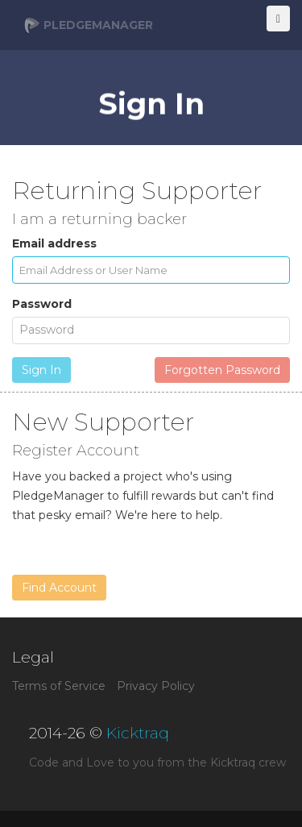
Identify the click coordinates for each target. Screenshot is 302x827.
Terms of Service (58, 686)
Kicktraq (137, 733)
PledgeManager (88, 26)
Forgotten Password (222, 370)
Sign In (41, 370)
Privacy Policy (156, 686)
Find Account (59, 587)
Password (42, 304)
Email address (54, 243)
